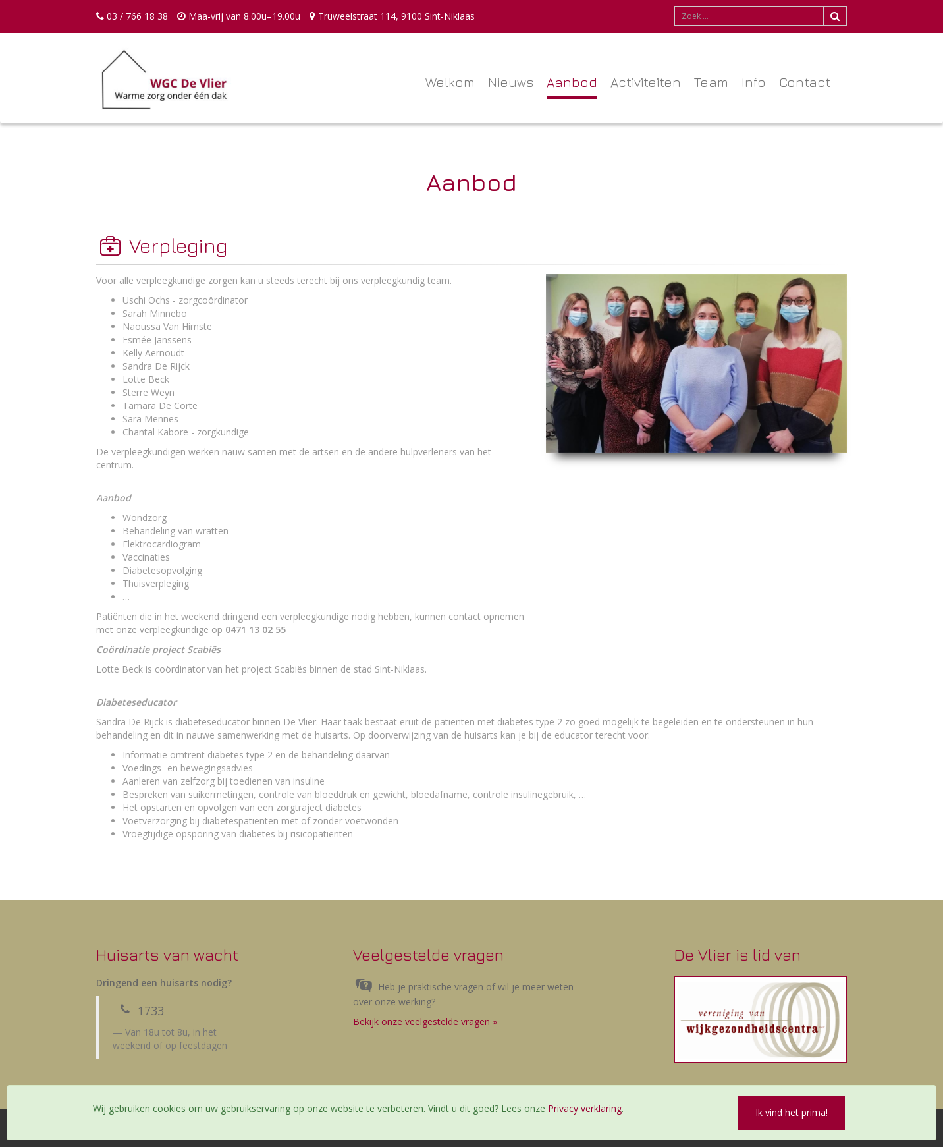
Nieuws (510, 82)
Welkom (450, 82)
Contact (804, 82)
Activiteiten (645, 82)
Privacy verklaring (585, 1108)
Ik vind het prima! (791, 1112)
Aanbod (572, 82)
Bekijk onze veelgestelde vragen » (425, 1021)
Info (753, 82)
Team (711, 82)
